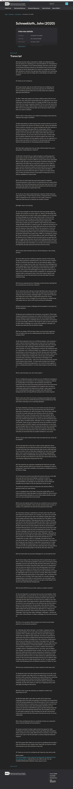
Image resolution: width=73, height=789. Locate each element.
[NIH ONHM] (15, 3)
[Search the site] (66, 3)
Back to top (13, 53)
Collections (8, 8)
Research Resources (34, 8)
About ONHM (56, 8)
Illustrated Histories (20, 8)
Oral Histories (18, 14)
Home (6, 14)
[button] (53, 781)
